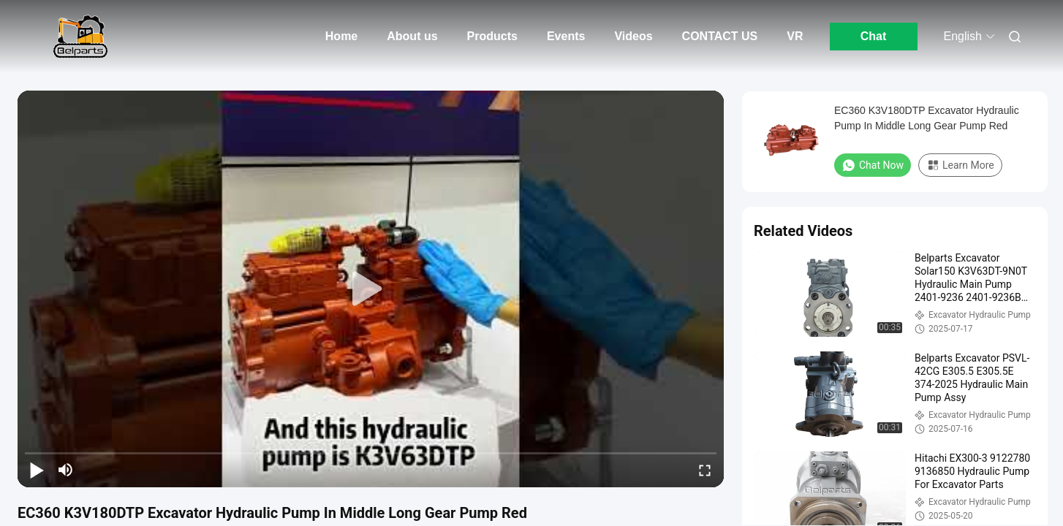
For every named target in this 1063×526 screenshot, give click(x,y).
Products (492, 36)
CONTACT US (720, 36)
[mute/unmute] (65, 470)
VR (795, 36)
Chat (873, 36)
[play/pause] (36, 470)
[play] (370, 289)
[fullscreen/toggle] (704, 470)
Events (566, 36)
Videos (633, 36)
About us (412, 36)
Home (341, 36)
